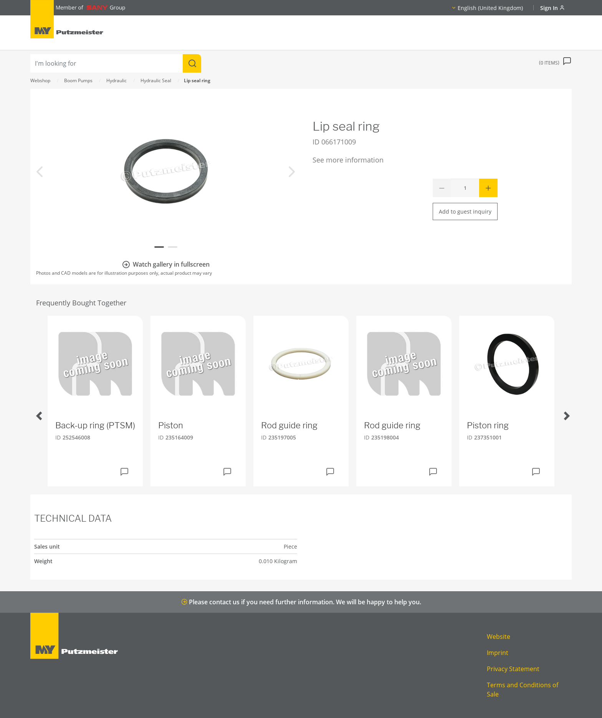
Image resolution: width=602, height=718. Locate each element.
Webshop (40, 80)
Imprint (497, 652)
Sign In (552, 8)
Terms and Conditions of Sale (522, 689)
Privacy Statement (513, 669)
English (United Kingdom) (490, 8)
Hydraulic (116, 80)
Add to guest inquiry (465, 211)
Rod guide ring (289, 425)
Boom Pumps (78, 80)
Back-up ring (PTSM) (95, 425)
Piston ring (488, 425)
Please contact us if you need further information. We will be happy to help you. (301, 602)
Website (498, 636)
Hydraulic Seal (156, 80)
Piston (170, 425)
